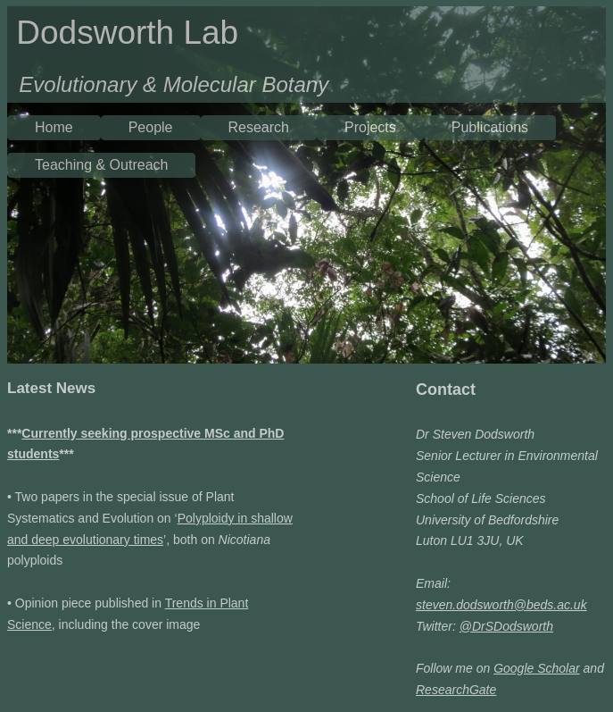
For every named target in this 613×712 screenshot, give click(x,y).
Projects (370, 127)
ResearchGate (456, 690)
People (150, 127)
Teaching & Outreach (101, 164)
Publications (489, 127)
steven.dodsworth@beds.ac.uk (501, 605)
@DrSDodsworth (506, 626)
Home (54, 127)
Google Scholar (536, 668)
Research (258, 127)
